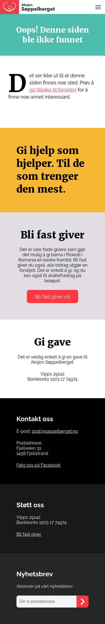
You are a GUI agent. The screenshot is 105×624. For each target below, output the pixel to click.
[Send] (82, 601)
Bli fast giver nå (52, 297)
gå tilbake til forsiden (52, 90)
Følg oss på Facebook (38, 465)
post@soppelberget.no (55, 431)
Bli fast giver (28, 534)
